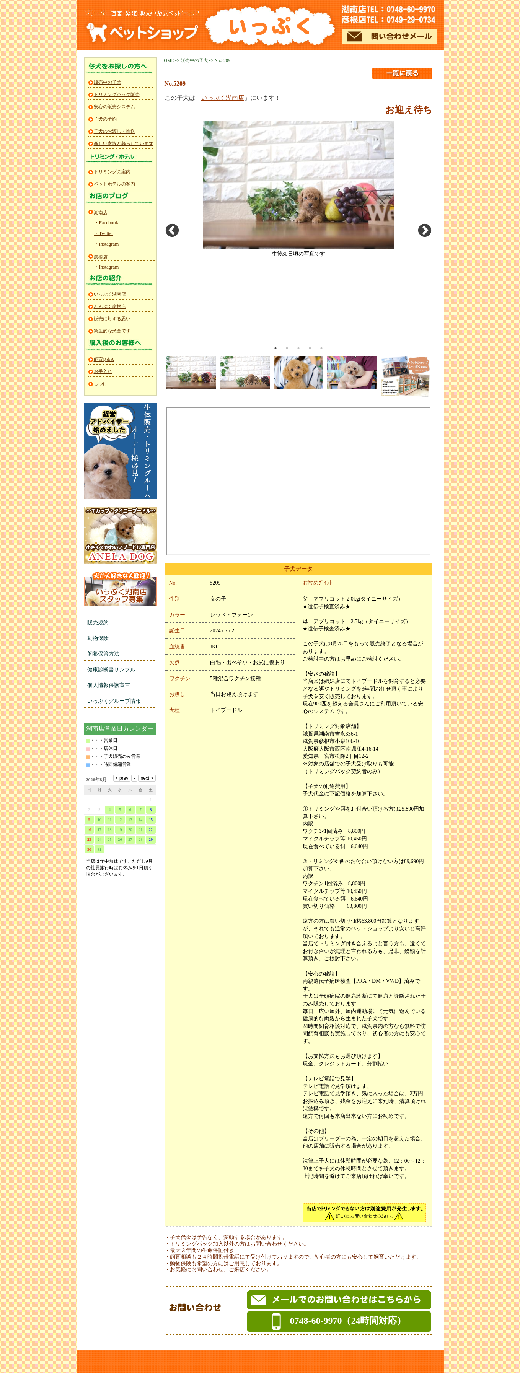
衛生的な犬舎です (112, 331)
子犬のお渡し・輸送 (114, 131)
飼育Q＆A (104, 359)
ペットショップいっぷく (269, 26)
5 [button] (321, 348)
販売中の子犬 (194, 60)
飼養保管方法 (103, 654)
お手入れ (103, 371)
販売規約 (98, 622)
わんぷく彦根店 (110, 306)
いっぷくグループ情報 (114, 701)
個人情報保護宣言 (108, 685)
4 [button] (310, 348)
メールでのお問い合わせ (389, 36)
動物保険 (98, 638)
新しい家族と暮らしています (123, 143)
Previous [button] (172, 231)
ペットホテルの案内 (114, 184)
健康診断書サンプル (111, 670)
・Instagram (106, 244)
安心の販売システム (114, 106)
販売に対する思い (112, 318)
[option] (298, 189)
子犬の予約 (105, 119)
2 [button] (287, 348)
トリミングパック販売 (117, 94)
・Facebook (106, 222)
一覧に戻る (402, 73)
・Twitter (103, 233)
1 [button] (275, 348)
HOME (167, 60)
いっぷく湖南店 (222, 97)
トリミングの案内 (112, 171)
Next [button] (424, 231)
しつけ (101, 383)
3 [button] (298, 348)
